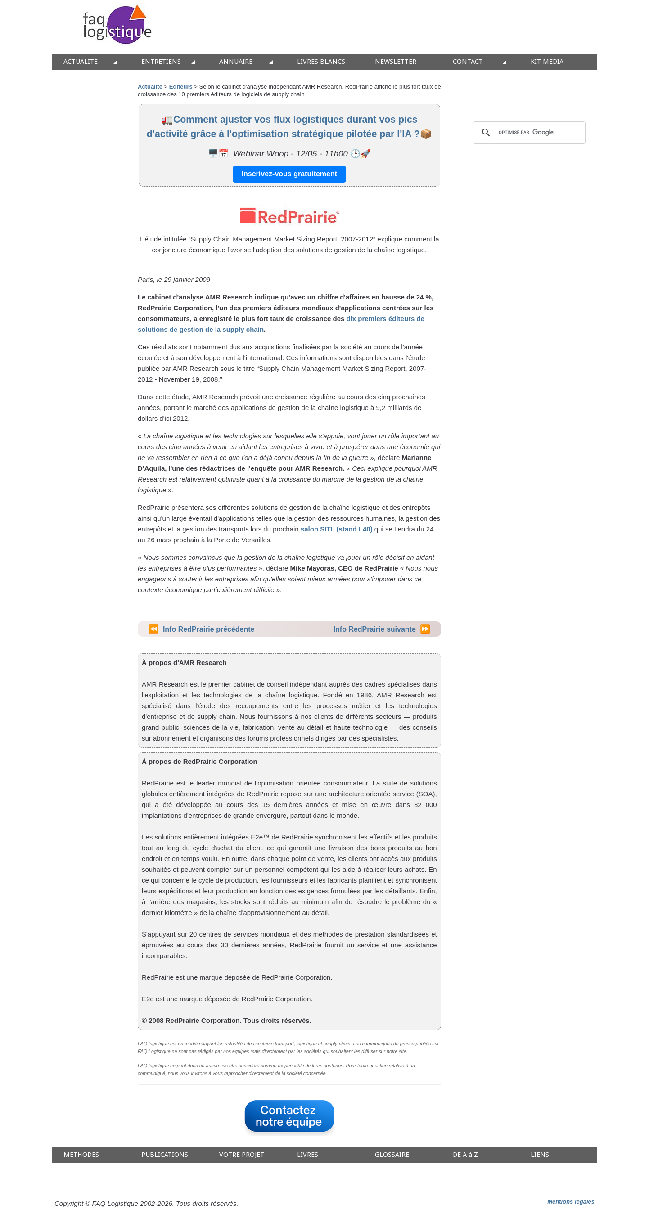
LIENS (540, 1154)
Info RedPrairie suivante (375, 629)
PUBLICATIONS (164, 1154)
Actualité (150, 86)
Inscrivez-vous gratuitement (290, 174)
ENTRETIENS (161, 61)
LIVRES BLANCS (321, 61)
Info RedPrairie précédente (209, 629)
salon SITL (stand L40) (337, 529)
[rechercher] (528, 132)
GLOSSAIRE (392, 1154)
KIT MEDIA (547, 61)
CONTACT (468, 61)
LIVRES (307, 1154)
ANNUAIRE (235, 61)
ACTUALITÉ (80, 61)
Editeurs (181, 86)
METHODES (81, 1154)
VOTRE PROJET (241, 1154)
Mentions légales (571, 1201)
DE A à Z (465, 1154)
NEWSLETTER (395, 61)
